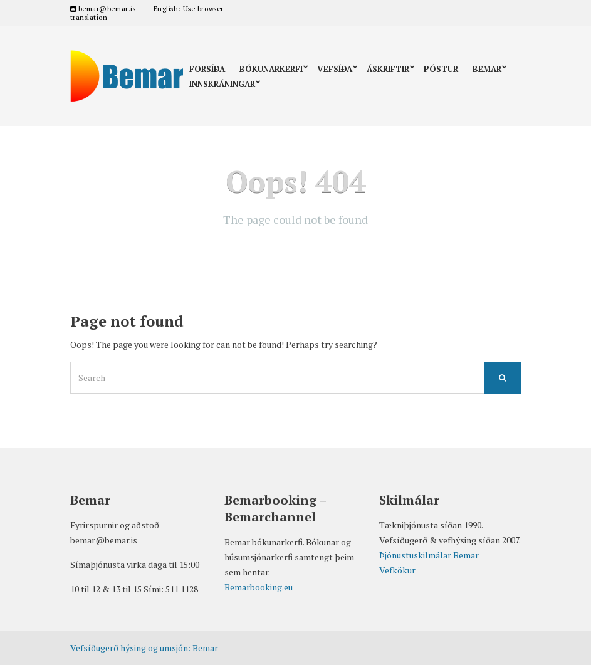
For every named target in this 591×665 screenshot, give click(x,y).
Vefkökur (397, 570)
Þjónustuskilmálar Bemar (429, 555)
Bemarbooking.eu (258, 587)
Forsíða (207, 69)
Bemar (487, 69)
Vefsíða (334, 69)
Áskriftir (388, 69)
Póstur (441, 69)
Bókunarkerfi (271, 69)
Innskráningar (222, 84)
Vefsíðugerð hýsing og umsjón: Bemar (144, 648)
